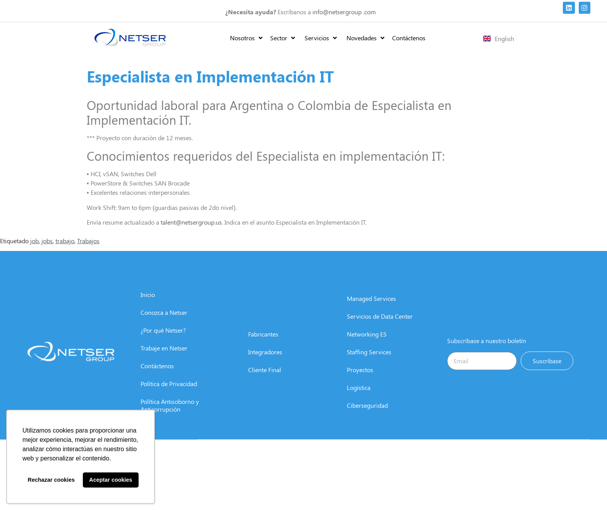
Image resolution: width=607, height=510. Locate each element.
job (34, 241)
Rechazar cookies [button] (51, 480)
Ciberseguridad (367, 415)
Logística (358, 397)
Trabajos (88, 241)
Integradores (265, 362)
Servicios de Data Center (380, 326)
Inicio (148, 305)
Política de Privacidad (169, 394)
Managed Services (371, 308)
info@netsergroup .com (344, 10)
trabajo (64, 241)
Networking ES (367, 344)
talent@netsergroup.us (191, 222)
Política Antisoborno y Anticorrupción (170, 415)
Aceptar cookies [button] (110, 480)
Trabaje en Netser (164, 358)
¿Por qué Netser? (163, 340)
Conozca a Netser (164, 322)
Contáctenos (157, 376)
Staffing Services (369, 362)
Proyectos (360, 380)
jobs (47, 241)
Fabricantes (263, 344)
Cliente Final (264, 380)
